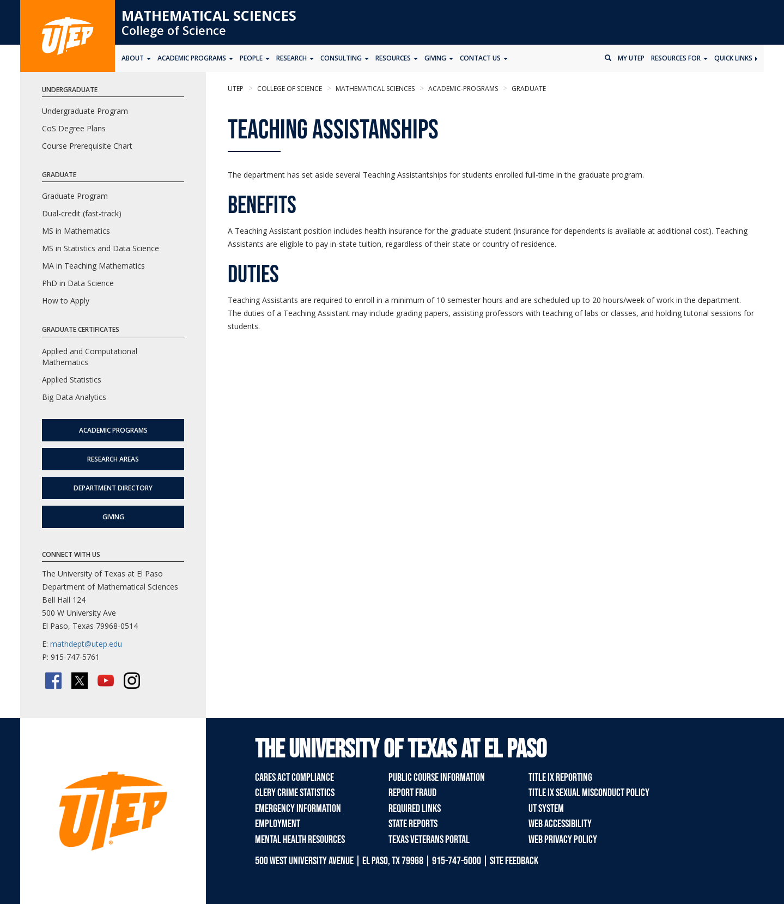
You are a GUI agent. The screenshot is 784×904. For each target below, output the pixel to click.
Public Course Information (436, 777)
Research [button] (295, 58)
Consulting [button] (344, 58)
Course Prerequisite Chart (87, 146)
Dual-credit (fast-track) (81, 213)
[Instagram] (131, 680)
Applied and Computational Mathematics (89, 356)
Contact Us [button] (484, 58)
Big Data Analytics (74, 397)
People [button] (255, 58)
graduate (528, 88)
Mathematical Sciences (208, 15)
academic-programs (462, 88)
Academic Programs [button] (195, 58)
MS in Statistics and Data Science (100, 248)
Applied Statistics (71, 379)
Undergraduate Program (85, 111)
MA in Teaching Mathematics (93, 265)
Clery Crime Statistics (295, 792)
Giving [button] (438, 58)
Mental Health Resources (300, 839)
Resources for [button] (679, 58)
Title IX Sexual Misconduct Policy (588, 792)
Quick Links (735, 58)
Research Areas (113, 459)
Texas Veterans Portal (429, 839)
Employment (277, 823)
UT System (546, 808)
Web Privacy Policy (562, 839)
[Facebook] (53, 680)
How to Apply (65, 300)
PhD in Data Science (78, 283)
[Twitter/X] (79, 680)
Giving (113, 516)
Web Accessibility (560, 823)
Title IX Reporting (560, 777)
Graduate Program (75, 196)
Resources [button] (396, 58)
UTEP (236, 88)
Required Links (414, 808)
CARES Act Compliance (294, 777)
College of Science (173, 30)
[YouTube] (105, 680)
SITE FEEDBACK (514, 860)
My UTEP (631, 58)
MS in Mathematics (76, 231)
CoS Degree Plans (74, 128)
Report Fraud (412, 792)
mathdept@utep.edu (86, 644)
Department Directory (113, 488)
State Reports (412, 823)
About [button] (136, 58)
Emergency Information (298, 808)
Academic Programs (113, 430)
